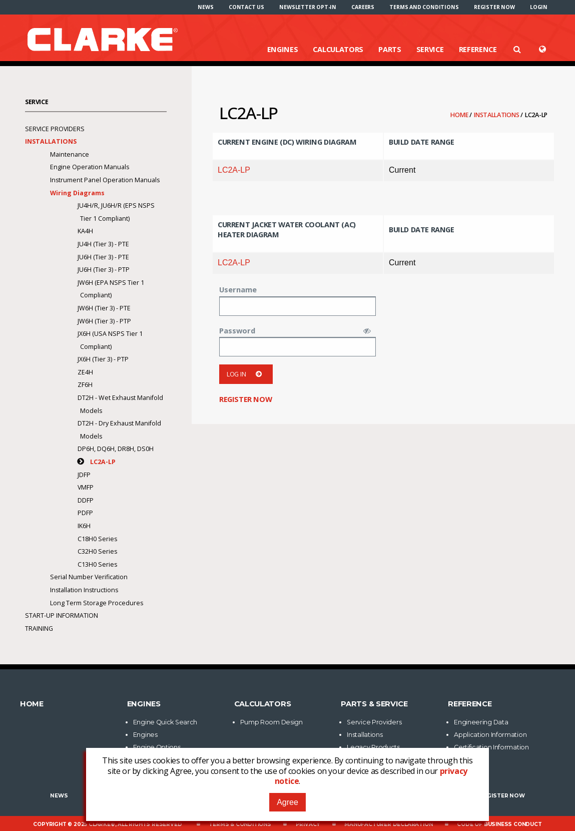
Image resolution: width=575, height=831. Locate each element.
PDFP (85, 513)
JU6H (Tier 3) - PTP (104, 269)
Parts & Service (374, 703)
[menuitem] (205, 7)
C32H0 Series (97, 551)
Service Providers (55, 129)
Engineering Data (481, 722)
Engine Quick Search (165, 722)
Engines (282, 49)
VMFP (86, 487)
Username (238, 289)
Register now (494, 7)
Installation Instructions (84, 590)
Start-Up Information (61, 615)
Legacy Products (373, 747)
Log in (246, 374)
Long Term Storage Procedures (96, 603)
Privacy (308, 824)
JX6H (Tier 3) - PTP (103, 359)
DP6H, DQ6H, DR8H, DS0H (116, 449)
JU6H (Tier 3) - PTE (103, 257)
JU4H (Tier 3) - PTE (103, 244)
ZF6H (85, 384)
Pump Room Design (271, 722)
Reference (478, 49)
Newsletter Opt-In (307, 7)
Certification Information (491, 747)
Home (459, 115)
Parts (389, 49)
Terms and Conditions (423, 7)
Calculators (338, 49)
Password (237, 330)
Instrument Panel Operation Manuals (105, 180)
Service (430, 49)
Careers (362, 7)
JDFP (84, 475)
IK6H (84, 526)
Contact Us (246, 7)
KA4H (85, 231)
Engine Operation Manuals (89, 167)
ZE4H (85, 372)
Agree (287, 802)
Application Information (490, 734)
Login (538, 7)
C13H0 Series (97, 564)
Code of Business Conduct (499, 824)
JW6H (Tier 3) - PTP (104, 321)
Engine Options (157, 747)
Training (39, 628)
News (205, 7)
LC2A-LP (234, 170)
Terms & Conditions (240, 824)
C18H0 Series (97, 539)
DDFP (86, 500)
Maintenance (69, 154)
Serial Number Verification (89, 577)
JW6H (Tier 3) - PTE (104, 308)
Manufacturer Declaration (388, 824)
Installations (497, 115)
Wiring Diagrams (77, 193)
